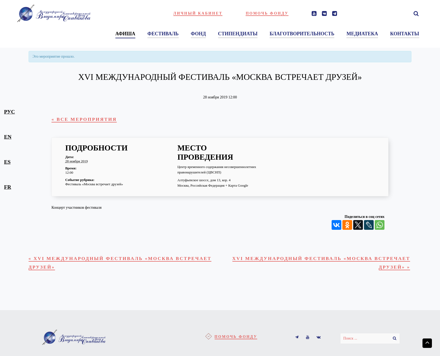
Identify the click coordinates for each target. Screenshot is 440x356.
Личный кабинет (198, 13)
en (7, 137)
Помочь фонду (267, 13)
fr (7, 187)
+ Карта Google (236, 186)
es (7, 162)
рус (9, 112)
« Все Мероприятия (88, 120)
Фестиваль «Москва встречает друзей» (94, 185)
